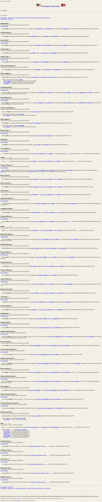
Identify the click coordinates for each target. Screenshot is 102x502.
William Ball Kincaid (7, 331)
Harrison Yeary (5, 450)
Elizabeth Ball (5, 322)
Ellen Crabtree (5, 73)
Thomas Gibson (6, 165)
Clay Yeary (4, 459)
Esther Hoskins (5, 306)
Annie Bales (4, 386)
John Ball (4, 297)
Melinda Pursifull (6, 289)
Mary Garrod (5, 175)
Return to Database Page (21, 17)
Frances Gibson (6, 270)
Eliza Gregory (5, 119)
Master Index (4, 17)
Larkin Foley (5, 49)
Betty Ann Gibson (6, 234)
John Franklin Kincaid (8, 349)
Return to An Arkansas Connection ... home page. (39, 17)
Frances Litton (5, 341)
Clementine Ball (6, 87)
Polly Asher (4, 190)
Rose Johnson (5, 183)
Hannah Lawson (6, 412)
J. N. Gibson (5, 148)
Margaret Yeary (5, 468)
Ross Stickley (5, 368)
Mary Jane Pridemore (7, 66)
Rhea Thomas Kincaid (8, 394)
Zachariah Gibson (6, 198)
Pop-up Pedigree (4, 26)
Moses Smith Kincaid (7, 376)
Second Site (18, 500)
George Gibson (5, 216)
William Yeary (5, 477)
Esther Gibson (5, 252)
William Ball (4, 57)
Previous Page (4, 19)
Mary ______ (5, 423)
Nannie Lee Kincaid (7, 358)
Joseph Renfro (5, 262)
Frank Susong (5, 32)
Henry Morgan (5, 97)
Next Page (10, 19)
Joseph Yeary (5, 441)
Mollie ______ (5, 226)
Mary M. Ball (5, 130)
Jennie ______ (5, 157)
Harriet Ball (4, 40)
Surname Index (11, 17)
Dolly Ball (4, 139)
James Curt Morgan (7, 108)
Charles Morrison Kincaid (9, 403)
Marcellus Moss (6, 244)
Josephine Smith (6, 208)
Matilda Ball (4, 23)
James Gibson (5, 279)
